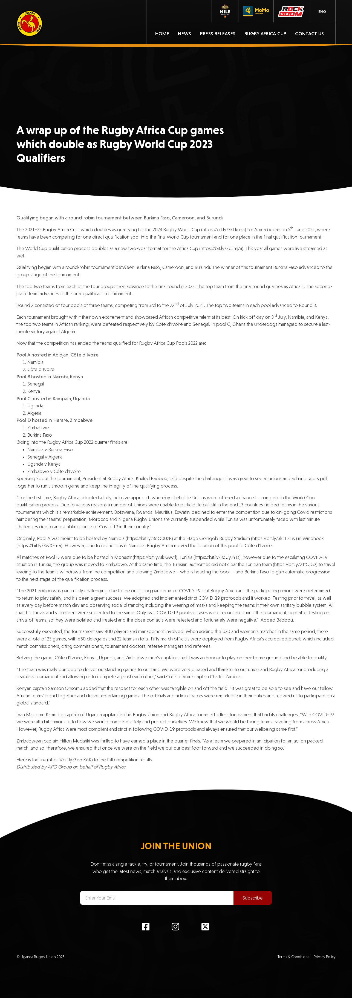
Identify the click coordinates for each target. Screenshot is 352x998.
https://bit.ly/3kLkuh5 (224, 229)
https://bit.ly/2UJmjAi (221, 248)
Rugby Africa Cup (265, 33)
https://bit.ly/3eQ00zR (149, 538)
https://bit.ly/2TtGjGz (295, 564)
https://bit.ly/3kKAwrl (155, 557)
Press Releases (218, 33)
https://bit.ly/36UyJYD (217, 557)
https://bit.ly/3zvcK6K (69, 759)
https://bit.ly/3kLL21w (274, 538)
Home (162, 33)
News (184, 33)
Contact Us (309, 33)
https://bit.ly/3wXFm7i (39, 545)
